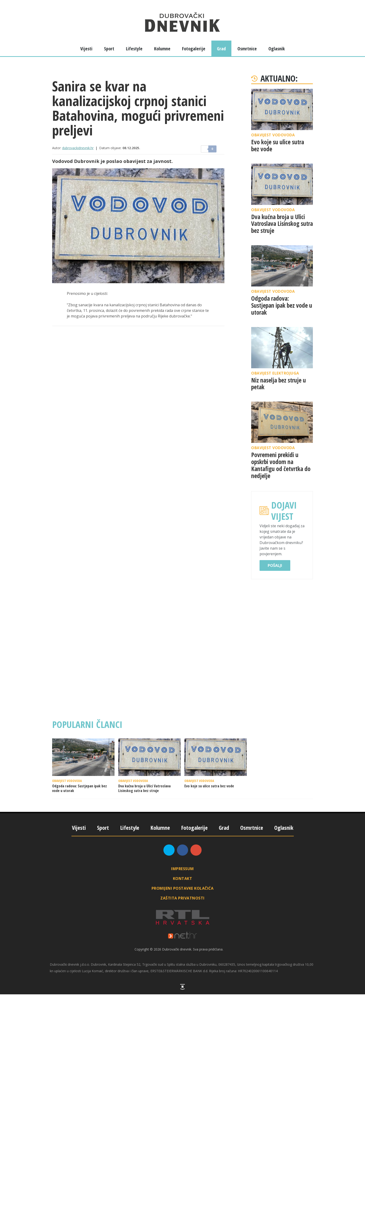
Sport (109, 48)
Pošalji (275, 565)
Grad (221, 48)
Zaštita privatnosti (182, 898)
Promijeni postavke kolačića (183, 888)
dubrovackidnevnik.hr (78, 148)
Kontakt (182, 878)
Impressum (182, 868)
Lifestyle (134, 48)
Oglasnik (276, 48)
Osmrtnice (247, 48)
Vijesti (86, 48)
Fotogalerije (193, 48)
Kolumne (162, 48)
